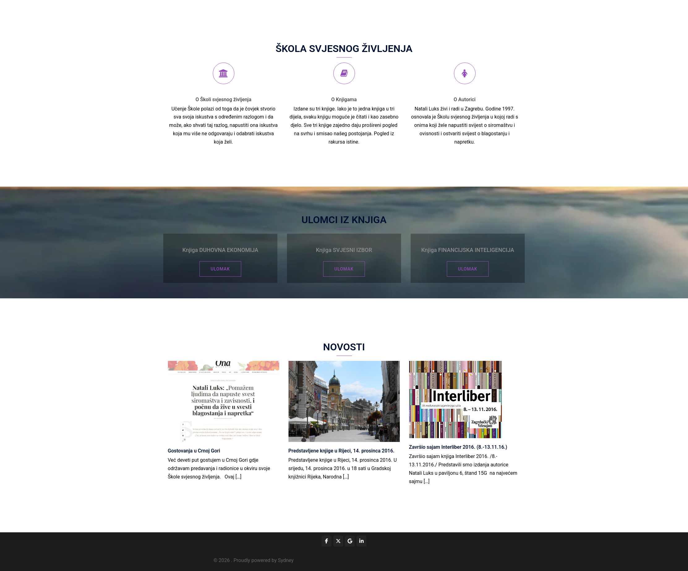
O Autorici (465, 99)
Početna (319, 13)
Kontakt (508, 13)
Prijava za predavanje (401, 13)
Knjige (463, 13)
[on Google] (350, 541)
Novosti (484, 13)
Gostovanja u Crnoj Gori (194, 451)
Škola (341, 13)
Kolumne (439, 13)
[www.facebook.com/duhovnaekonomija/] (326, 541)
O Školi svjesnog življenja (223, 99)
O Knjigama (344, 99)
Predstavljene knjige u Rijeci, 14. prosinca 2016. (341, 451)
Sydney (286, 560)
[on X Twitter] (338, 541)
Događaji (364, 13)
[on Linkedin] (361, 541)
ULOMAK (220, 268)
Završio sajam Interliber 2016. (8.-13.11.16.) (458, 447)
